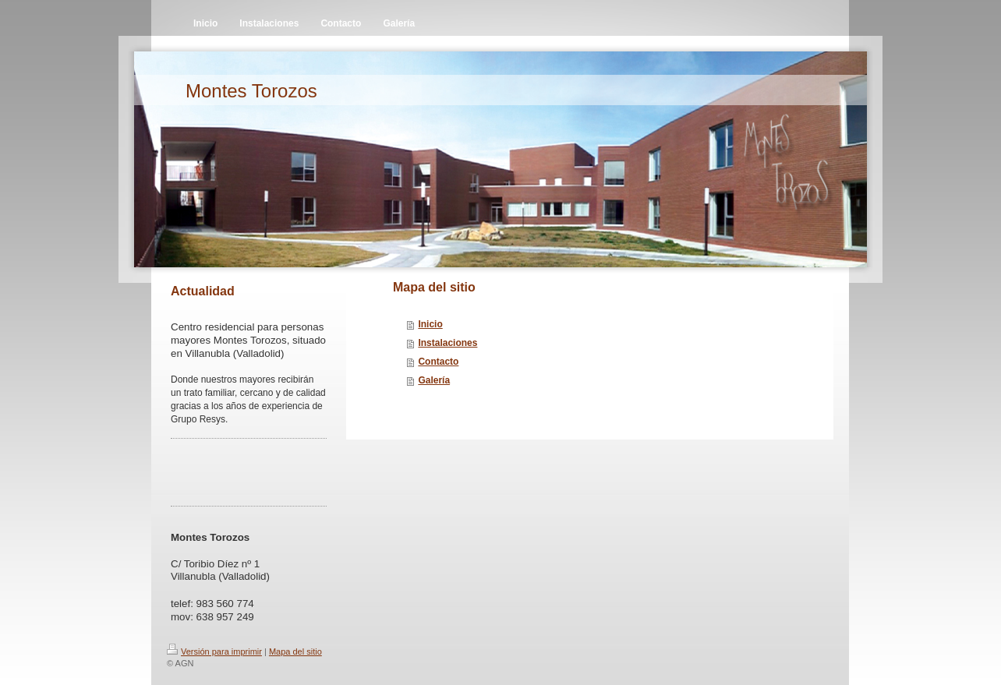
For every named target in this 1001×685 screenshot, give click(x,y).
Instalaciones (447, 342)
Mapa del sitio (295, 651)
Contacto (438, 361)
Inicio (430, 324)
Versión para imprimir (214, 651)
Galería (434, 380)
